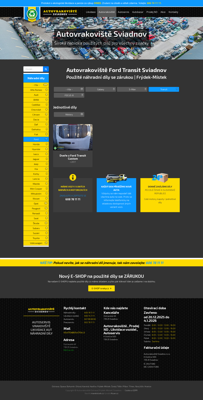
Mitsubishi (39, 193)
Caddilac (40, 104)
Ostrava (55, 386)
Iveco (40, 153)
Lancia (40, 178)
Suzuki (40, 232)
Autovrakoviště (107, 12)
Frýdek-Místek (103, 386)
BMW (40, 99)
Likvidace (91, 12)
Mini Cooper (39, 188)
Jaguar (40, 158)
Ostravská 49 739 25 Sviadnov (71, 347)
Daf (41, 124)
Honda (40, 144)
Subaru (40, 228)
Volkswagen (39, 242)
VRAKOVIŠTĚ (41, 326)
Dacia (40, 119)
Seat (41, 218)
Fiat (41, 134)
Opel (41, 203)
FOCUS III (74, 95)
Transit (169, 89)
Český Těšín (116, 386)
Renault (40, 213)
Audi (41, 94)
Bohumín (71, 386)
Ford (41, 139)
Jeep (41, 163)
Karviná (85, 386)
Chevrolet (39, 109)
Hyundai (40, 148)
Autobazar (137, 12)
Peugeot (40, 208)
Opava (63, 386)
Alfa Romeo (39, 89)
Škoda (40, 223)
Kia (41, 168)
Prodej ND (151, 12)
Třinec (131, 386)
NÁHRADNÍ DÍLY (41, 333)
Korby (40, 173)
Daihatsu (40, 129)
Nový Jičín (139, 386)
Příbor (125, 386)
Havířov (93, 386)
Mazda (40, 183)
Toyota (40, 237)
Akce (163, 12)
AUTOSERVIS (41, 322)
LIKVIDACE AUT (41, 329)
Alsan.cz (114, 393)
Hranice (147, 386)
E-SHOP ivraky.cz (101, 288)
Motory (74, 114)
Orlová (78, 386)
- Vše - (40, 84)
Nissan (40, 198)
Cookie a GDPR (131, 390)
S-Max (138, 89)
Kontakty (173, 12)
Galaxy (106, 89)
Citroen (40, 114)
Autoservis (123, 12)
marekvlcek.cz (97, 393)
